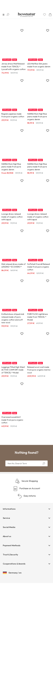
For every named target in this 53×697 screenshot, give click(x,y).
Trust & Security (10, 554)
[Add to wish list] (22, 30)
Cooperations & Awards (14, 563)
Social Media (9, 527)
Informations (9, 509)
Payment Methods (11, 545)
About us (7, 536)
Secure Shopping (26, 481)
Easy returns (26, 496)
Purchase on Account (26, 488)
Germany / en (12, 572)
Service (6, 518)
